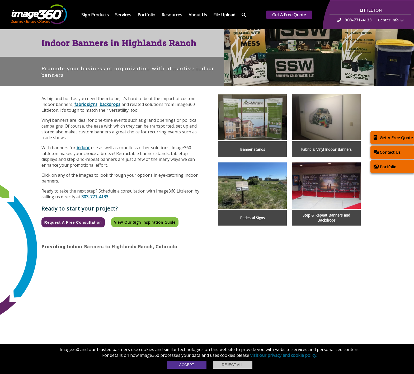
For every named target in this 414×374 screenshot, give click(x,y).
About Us (198, 15)
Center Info (388, 19)
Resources (172, 15)
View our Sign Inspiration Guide (145, 222)
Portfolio (146, 15)
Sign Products (95, 15)
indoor (83, 148)
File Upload (224, 15)
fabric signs (85, 104)
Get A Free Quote (289, 15)
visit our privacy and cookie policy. (283, 355)
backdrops (110, 104)
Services (123, 15)
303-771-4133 (94, 197)
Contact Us (387, 152)
